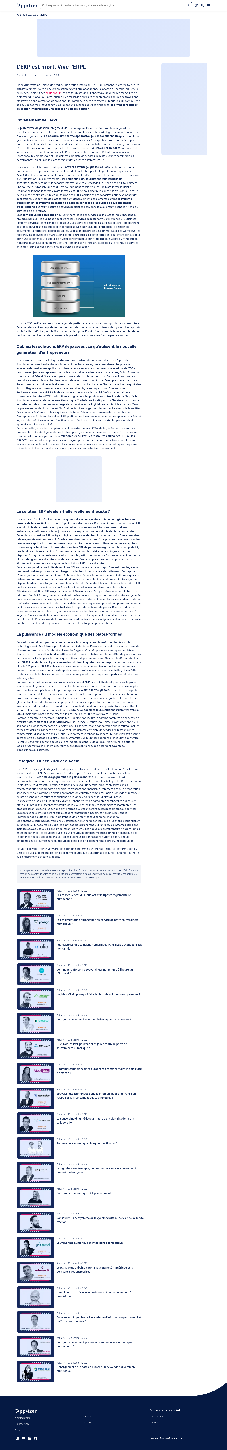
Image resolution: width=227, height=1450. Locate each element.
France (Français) (172, 1438)
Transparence (22, 1423)
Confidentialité (22, 1417)
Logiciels (86, 1422)
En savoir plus (93, 877)
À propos (87, 1416)
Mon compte (156, 1416)
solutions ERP (54, 93)
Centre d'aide (156, 1422)
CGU (17, 1429)
